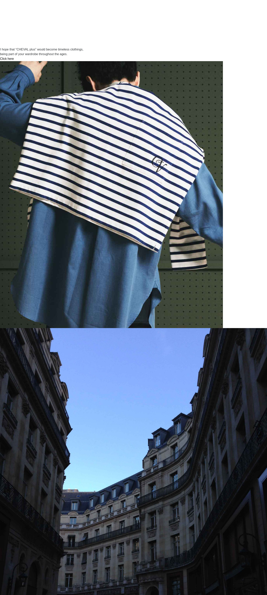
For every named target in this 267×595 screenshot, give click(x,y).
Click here (7, 58)
